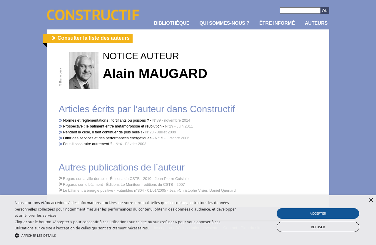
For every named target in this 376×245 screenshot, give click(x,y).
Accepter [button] (318, 213)
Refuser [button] (318, 227)
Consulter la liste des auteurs (94, 38)
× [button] (371, 200)
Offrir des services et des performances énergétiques (107, 138)
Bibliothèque (172, 23)
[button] (127, 235)
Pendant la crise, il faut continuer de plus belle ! (102, 132)
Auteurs (316, 23)
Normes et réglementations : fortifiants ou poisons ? (106, 120)
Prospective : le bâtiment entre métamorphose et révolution (112, 126)
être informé (277, 23)
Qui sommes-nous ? (224, 23)
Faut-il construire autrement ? (87, 144)
